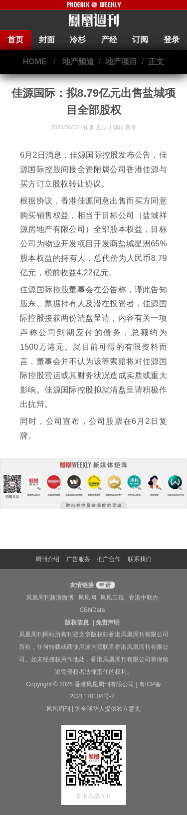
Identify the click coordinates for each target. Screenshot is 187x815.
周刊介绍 (47, 559)
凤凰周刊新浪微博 (50, 597)
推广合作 (109, 559)
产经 (109, 39)
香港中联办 (144, 597)
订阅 (140, 39)
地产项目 (121, 61)
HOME (35, 61)
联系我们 (140, 559)
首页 (15, 39)
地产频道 (78, 61)
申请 (104, 585)
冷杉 (78, 39)
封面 (47, 39)
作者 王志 (95, 127)
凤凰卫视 (112, 597)
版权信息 (77, 622)
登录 (172, 39)
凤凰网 (87, 597)
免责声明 (108, 622)
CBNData (92, 610)
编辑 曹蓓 (124, 127)
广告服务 (78, 559)
